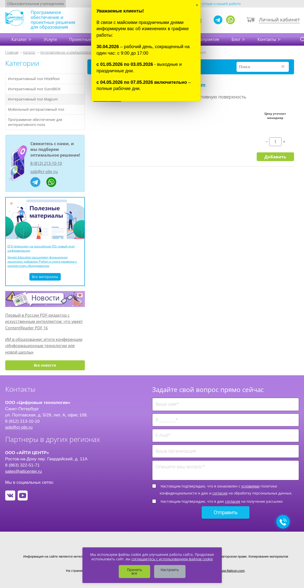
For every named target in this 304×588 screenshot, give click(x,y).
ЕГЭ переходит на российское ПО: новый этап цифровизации (41, 248)
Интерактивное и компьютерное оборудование (79, 52)
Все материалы (45, 276)
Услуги (50, 39)
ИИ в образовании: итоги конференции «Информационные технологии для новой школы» (43, 346)
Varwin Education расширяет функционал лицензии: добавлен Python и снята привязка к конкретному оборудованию (42, 261)
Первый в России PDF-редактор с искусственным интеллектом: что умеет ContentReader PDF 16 (44, 321)
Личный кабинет (279, 19)
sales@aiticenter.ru (23, 471)
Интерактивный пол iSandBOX (34, 89)
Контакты (267, 39)
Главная (11, 52)
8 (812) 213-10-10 (46, 163)
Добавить (275, 157)
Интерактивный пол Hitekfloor (34, 78)
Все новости (45, 365)
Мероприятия (205, 39)
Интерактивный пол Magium (33, 99)
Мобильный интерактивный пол (36, 109)
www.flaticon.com (231, 571)
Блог (237, 39)
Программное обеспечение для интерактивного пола (35, 122)
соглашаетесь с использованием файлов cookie (172, 559)
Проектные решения (89, 39)
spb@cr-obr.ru (44, 171)
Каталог (19, 39)
